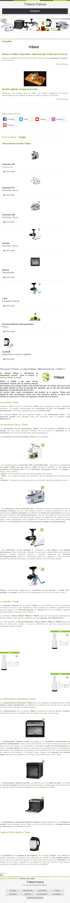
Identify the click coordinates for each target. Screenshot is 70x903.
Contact (22, 137)
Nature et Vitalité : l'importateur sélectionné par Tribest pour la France (34, 54)
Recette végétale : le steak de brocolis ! (20, 89)
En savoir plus (62, 64)
